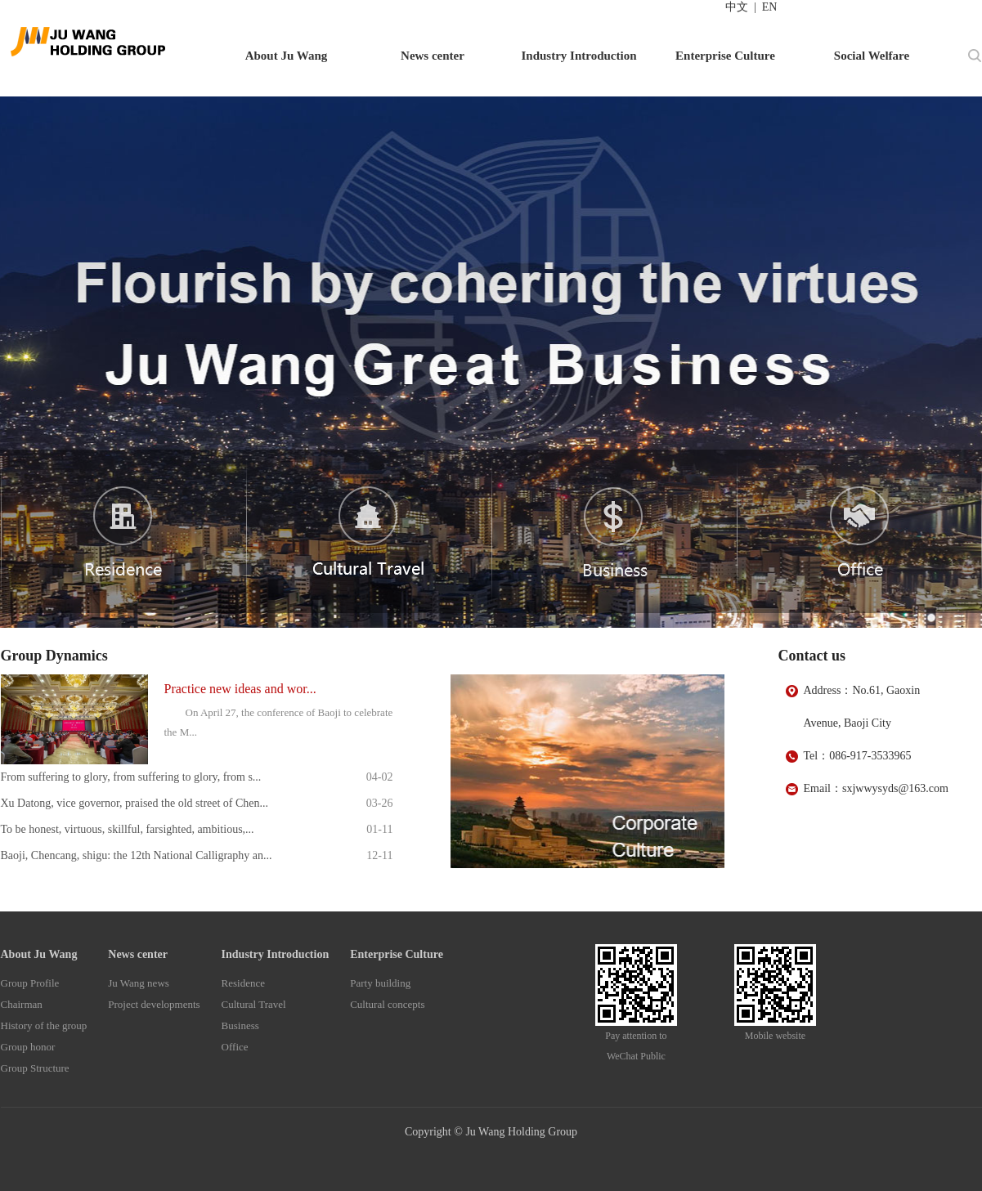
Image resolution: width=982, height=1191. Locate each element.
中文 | (740, 7)
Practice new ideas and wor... (240, 689)
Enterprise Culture (725, 55)
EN (767, 7)
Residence (243, 983)
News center (432, 55)
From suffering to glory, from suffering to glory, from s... (131, 777)
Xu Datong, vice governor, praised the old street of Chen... (135, 803)
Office (235, 1047)
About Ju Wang (286, 55)
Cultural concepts (387, 1004)
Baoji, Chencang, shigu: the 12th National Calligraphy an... (136, 855)
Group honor (28, 1047)
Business (240, 1025)
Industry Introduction (578, 55)
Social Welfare (871, 55)
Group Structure (35, 1068)
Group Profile (30, 983)
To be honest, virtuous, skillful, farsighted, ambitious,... (127, 829)
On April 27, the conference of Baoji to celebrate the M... (278, 722)
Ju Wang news (138, 983)
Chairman (22, 1004)
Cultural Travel (254, 1004)
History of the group (44, 1025)
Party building (380, 983)
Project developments (154, 1004)
